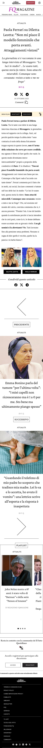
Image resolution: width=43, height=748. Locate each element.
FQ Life (16, 14)
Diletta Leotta (12, 272)
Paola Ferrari (31, 272)
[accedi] (39, 3)
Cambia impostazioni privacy (13, 694)
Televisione (24, 14)
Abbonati (30, 3)
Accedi (13, 665)
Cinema (32, 14)
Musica (38, 14)
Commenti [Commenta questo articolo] (21, 102)
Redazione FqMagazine (17, 608)
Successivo (21, 419)
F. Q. (22, 87)
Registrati (30, 665)
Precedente (21, 324)
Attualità (21, 23)
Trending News (7, 14)
